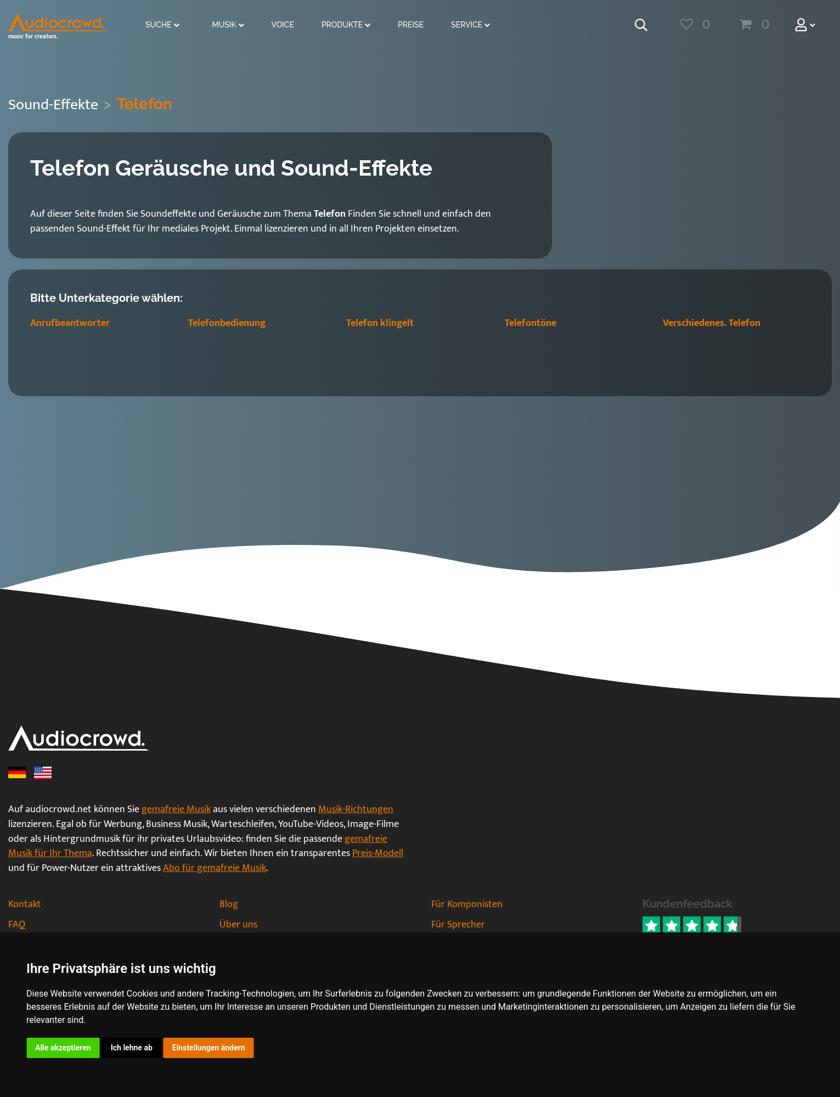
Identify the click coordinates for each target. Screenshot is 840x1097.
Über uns (238, 924)
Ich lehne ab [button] (132, 1047)
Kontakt (24, 904)
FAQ (16, 924)
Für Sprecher (458, 924)
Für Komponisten (467, 904)
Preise (411, 24)
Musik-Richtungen (355, 809)
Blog (228, 904)
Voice (283, 24)
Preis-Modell (377, 853)
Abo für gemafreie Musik (214, 868)
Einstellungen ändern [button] (208, 1047)
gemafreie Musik (176, 809)
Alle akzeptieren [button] (63, 1047)
